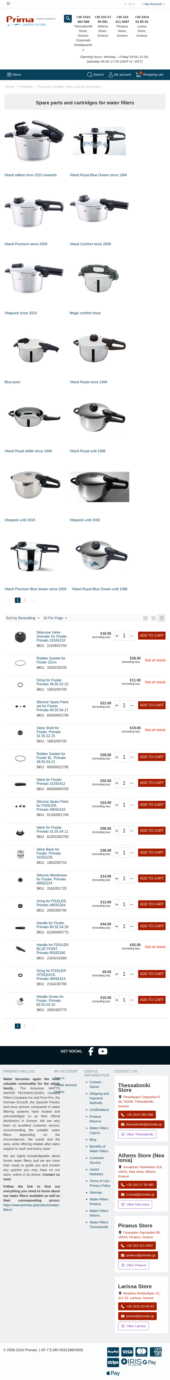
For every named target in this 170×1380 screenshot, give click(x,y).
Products (26, 87)
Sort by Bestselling (22, 618)
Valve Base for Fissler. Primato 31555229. (49, 853)
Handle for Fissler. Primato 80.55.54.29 (52, 925)
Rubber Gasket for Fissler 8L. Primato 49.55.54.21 (51, 758)
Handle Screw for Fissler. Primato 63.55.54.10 (50, 1000)
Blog (93, 1139)
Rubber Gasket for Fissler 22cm (51, 660)
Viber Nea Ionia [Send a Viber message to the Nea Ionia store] (135, 1204)
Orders (59, 1092)
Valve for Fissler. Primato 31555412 (51, 782)
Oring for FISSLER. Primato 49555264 (52, 903)
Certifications (99, 1110)
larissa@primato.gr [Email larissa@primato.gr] (137, 1316)
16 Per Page (55, 618)
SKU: (41, 646)
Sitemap (96, 1192)
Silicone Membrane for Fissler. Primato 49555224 (52, 879)
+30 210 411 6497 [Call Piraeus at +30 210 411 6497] (137, 1245)
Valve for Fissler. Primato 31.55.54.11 (52, 829)
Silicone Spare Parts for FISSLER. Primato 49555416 (53, 805)
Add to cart (152, 635)
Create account (65, 1085)
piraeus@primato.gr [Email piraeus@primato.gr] (138, 1255)
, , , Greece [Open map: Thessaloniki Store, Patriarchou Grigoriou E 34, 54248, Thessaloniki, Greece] (139, 1101)
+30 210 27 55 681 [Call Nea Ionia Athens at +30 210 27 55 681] (137, 1184)
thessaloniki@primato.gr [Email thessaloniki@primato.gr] (141, 1124)
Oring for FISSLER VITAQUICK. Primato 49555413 (51, 975)
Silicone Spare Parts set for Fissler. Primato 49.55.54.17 (53, 706)
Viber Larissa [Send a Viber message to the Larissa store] (133, 1326)
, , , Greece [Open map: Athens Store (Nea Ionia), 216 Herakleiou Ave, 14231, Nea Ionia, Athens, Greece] (140, 1171)
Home (9, 87)
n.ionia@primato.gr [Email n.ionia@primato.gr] (138, 1194)
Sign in (59, 1078)
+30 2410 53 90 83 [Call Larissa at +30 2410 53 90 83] (137, 1306)
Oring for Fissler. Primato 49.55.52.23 (52, 682)
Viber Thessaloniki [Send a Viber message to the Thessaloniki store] (137, 1134)
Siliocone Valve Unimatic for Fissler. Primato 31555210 (52, 636)
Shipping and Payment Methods (99, 1098)
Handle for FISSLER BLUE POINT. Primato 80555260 (53, 949)
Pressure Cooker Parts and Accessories (68, 87)
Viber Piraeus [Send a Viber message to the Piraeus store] (134, 1265)
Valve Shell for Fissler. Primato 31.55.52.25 (49, 732)
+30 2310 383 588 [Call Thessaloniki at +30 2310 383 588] (137, 1114)
